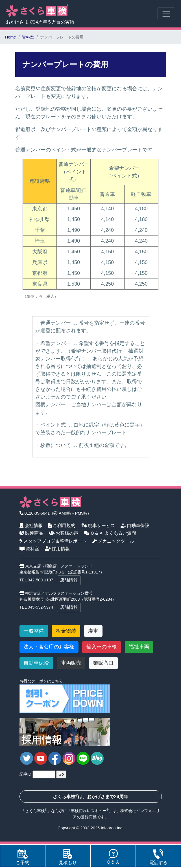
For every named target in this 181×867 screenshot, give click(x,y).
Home (10, 37)
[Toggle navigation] (166, 13)
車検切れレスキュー (88, 810)
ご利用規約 (62, 525)
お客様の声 (63, 533)
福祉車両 (139, 647)
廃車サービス (98, 525)
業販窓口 (103, 663)
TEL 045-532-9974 (36, 607)
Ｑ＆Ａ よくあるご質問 (110, 533)
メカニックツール (113, 540)
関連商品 (31, 533)
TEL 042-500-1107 (36, 580)
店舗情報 (69, 580)
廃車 (93, 631)
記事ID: (25, 774)
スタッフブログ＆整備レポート (53, 540)
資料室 (28, 37)
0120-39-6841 (34, 513)
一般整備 (33, 631)
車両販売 (71, 663)
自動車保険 (135, 525)
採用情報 (57, 548)
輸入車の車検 (101, 647)
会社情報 (31, 525)
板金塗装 (66, 631)
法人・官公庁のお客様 (48, 647)
